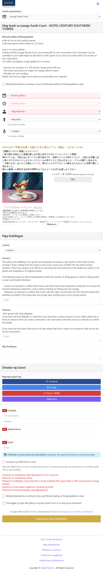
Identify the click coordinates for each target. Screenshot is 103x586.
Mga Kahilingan (9, 346)
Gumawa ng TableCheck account (19, 462)
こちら (39, 207)
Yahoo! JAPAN (51, 393)
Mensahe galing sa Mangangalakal (17, 36)
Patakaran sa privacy (51, 550)
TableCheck (51, 399)
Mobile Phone (11, 429)
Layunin (6, 245)
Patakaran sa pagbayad (51, 555)
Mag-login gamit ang (11, 376)
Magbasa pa (51, 224)
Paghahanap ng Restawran (51, 560)
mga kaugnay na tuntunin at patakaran (75, 511)
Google (51, 387)
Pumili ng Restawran (11, 11)
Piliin (74, 179)
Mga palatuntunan (51, 544)
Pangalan (9, 410)
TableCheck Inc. (48, 568)
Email (7, 442)
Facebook (51, 381)
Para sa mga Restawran (51, 539)
